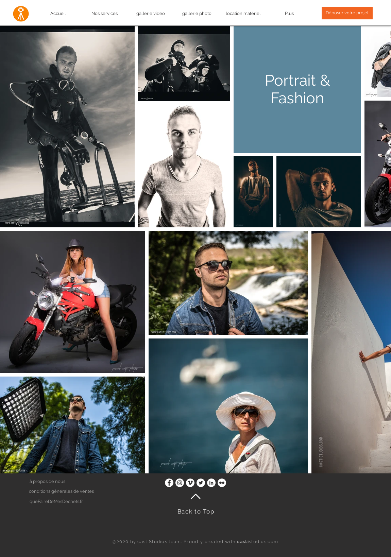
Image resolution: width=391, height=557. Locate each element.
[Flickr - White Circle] (222, 482)
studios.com (257, 541)
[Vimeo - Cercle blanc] (190, 482)
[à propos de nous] (64, 481)
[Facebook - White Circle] (169, 482)
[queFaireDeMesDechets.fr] (64, 502)
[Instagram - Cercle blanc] (179, 482)
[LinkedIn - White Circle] (211, 482)
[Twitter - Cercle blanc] (201, 482)
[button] (347, 13)
